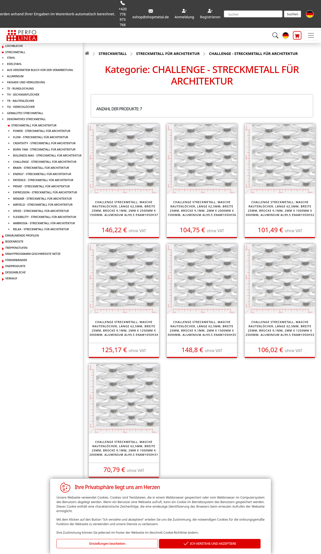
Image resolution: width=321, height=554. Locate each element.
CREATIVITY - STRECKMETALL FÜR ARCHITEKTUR (44, 143)
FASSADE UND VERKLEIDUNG (26, 82)
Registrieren (210, 17)
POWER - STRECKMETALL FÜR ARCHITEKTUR (41, 131)
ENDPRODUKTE (15, 266)
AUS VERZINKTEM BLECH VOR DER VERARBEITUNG (40, 70)
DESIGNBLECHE (15, 272)
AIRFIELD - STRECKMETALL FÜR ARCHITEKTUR (42, 204)
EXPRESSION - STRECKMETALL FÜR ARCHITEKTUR (45, 192)
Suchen (292, 14)
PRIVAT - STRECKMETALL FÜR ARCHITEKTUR (41, 186)
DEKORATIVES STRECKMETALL (26, 119)
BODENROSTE (14, 241)
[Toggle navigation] (311, 35)
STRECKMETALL (15, 52)
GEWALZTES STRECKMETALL (25, 113)
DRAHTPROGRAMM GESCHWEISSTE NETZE (32, 254)
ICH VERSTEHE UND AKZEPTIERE (210, 543)
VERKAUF (11, 278)
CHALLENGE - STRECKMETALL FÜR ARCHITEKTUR (44, 162)
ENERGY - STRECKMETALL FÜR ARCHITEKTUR (42, 174)
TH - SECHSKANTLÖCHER (23, 94)
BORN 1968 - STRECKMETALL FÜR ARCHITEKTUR (44, 149)
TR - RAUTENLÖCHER (20, 101)
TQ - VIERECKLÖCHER (21, 107)
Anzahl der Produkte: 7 (119, 109)
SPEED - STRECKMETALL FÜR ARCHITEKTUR (41, 211)
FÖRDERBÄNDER (16, 260)
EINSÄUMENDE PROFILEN (22, 235)
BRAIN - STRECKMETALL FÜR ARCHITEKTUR (41, 168)
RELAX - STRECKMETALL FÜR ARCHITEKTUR (41, 229)
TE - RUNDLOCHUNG (20, 88)
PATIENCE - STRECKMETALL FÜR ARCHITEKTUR (43, 180)
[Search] (253, 14)
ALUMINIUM (15, 76)
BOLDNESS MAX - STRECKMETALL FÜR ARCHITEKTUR (47, 155)
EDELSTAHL (14, 64)
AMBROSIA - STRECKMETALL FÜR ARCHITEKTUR (44, 223)
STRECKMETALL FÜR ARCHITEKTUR (33, 125)
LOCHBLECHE (14, 46)
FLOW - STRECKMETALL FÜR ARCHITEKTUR (40, 137)
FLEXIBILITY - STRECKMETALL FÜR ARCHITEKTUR (44, 217)
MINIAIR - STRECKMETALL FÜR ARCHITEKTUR (42, 198)
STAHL (11, 57)
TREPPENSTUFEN (16, 248)
